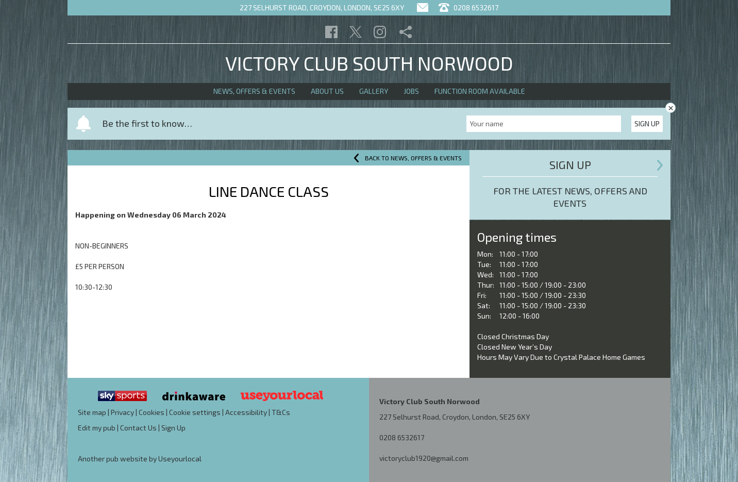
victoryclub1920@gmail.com (423, 458)
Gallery (373, 91)
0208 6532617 (401, 437)
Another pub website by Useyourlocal (140, 458)
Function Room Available (479, 91)
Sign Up (647, 123)
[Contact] (422, 7)
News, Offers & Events (254, 91)
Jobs (411, 91)
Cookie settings (195, 412)
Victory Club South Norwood (369, 63)
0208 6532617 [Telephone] (468, 7)
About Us (327, 91)
